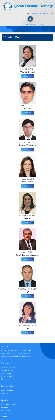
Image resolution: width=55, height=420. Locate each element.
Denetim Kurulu (7, 373)
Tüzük (3, 379)
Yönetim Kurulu (7, 370)
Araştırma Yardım (8, 404)
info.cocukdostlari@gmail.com (39, 13)
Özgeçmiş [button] (27, 76)
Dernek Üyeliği (7, 376)
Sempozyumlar (7, 390)
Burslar (4, 413)
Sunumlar (5, 407)
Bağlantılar (5, 410)
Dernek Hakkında (8, 367)
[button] (30, 18)
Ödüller (4, 416)
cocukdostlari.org (35, 24)
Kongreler (5, 393)
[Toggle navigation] (4, 29)
